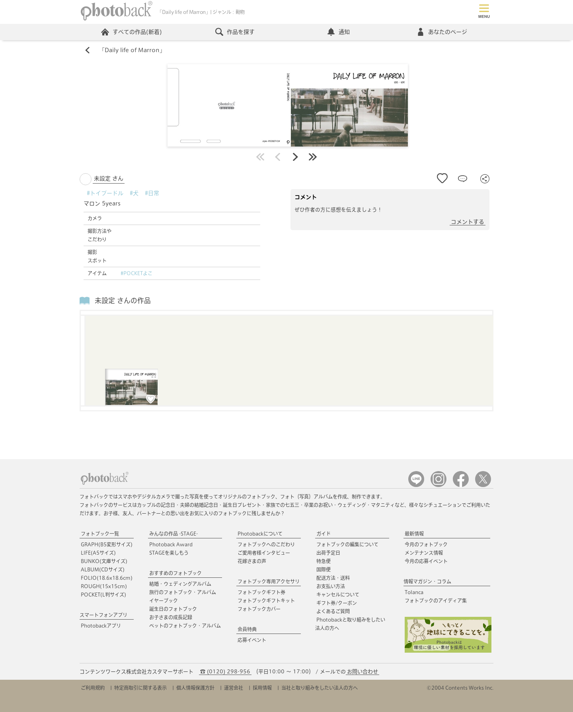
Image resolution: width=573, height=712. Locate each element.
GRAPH (107, 544)
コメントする (467, 222)
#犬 (134, 193)
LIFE (98, 552)
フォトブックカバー (259, 608)
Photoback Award (171, 544)
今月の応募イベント (426, 561)
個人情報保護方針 (195, 687)
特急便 (323, 561)
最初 (260, 157)
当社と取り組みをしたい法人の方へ (319, 687)
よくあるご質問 (333, 611)
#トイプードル (105, 193)
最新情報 (414, 533)
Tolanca (414, 592)
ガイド (323, 533)
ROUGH (104, 586)
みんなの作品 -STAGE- (173, 533)
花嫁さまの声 (252, 561)
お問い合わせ (362, 671)
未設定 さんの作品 (123, 300)
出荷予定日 (328, 552)
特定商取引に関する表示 (140, 687)
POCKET (103, 594)
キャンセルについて (337, 594)
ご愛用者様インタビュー (264, 552)
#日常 (152, 193)
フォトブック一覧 (100, 533)
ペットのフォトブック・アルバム (185, 625)
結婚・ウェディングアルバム (180, 583)
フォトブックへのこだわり (266, 544)
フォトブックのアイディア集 (436, 600)
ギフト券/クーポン (336, 603)
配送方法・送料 (333, 577)
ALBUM (103, 569)
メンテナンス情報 (424, 552)
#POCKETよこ (136, 273)
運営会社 (233, 687)
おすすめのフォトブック (175, 573)
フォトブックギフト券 (261, 592)
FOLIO (107, 577)
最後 (313, 157)
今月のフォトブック (426, 544)
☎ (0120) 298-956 (225, 671)
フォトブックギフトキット (266, 600)
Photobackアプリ (101, 625)
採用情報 (262, 687)
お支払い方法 (330, 586)
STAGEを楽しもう (169, 552)
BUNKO (104, 561)
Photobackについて (260, 533)
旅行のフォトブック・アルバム (182, 592)
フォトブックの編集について (347, 544)
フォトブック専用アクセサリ (269, 581)
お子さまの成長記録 (170, 617)
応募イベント (252, 640)
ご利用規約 (93, 687)
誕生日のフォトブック (173, 608)
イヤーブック (163, 600)
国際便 (323, 569)
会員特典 (247, 629)
